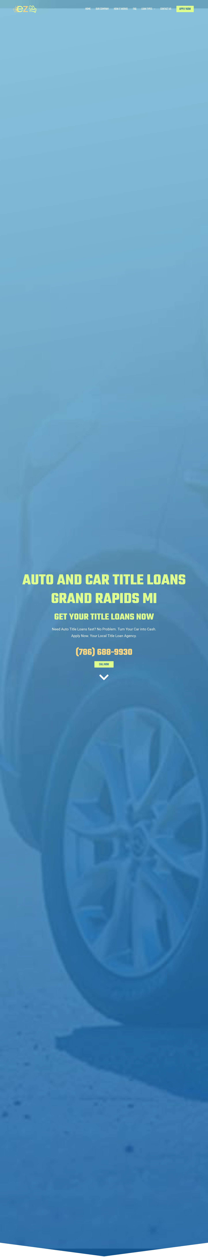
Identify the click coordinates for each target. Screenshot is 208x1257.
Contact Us (165, 9)
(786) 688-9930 (104, 652)
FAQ (134, 9)
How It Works (121, 9)
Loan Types (146, 9)
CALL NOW (104, 664)
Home (88, 9)
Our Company (102, 9)
